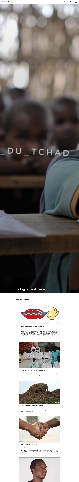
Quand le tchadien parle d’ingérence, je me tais (32, 326)
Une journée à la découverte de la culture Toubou (33, 370)
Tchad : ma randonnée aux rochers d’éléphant (32, 405)
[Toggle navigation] (75, 2)
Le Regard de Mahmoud (7, 1)
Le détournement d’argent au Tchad (29, 444)
